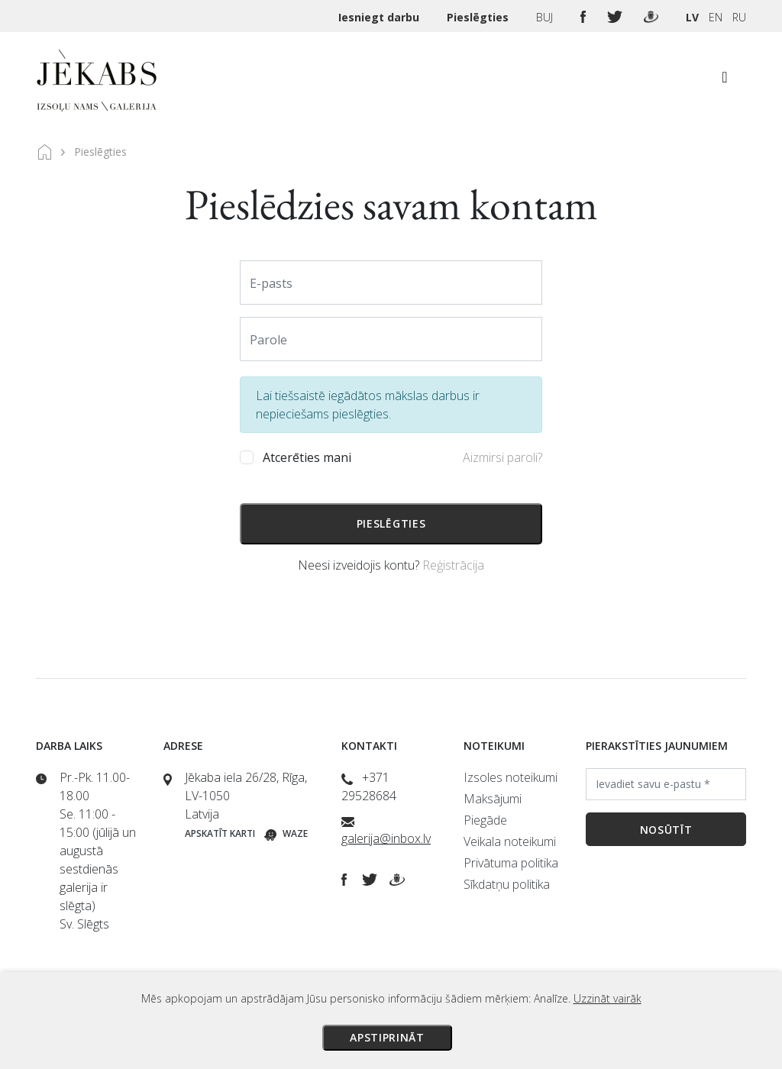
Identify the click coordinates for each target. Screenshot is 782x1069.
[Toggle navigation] (724, 81)
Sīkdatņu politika (507, 884)
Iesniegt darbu (380, 17)
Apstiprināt (387, 1037)
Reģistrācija (453, 565)
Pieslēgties (479, 17)
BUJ (546, 17)
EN (715, 17)
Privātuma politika (511, 862)
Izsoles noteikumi (510, 777)
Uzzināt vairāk (607, 998)
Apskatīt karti (220, 833)
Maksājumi (493, 798)
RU (739, 17)
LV (692, 17)
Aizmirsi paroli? (502, 457)
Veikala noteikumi (510, 841)
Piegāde (485, 820)
